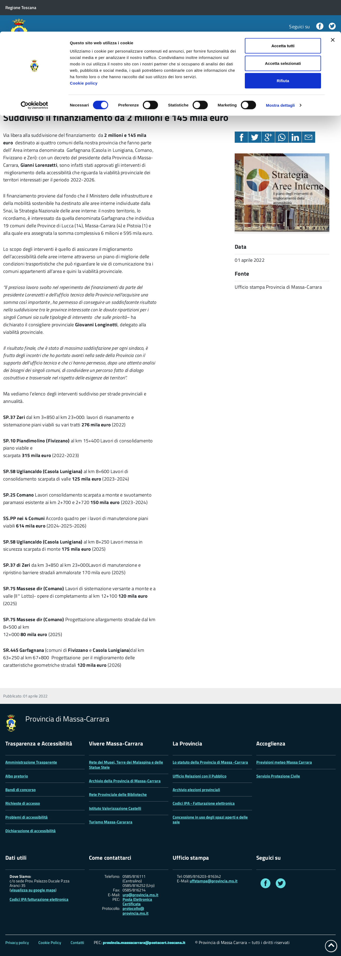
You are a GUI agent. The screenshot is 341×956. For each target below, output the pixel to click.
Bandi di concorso (20, 790)
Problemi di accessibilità (26, 817)
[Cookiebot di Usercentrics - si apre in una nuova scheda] (34, 74)
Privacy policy (17, 942)
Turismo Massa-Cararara (110, 822)
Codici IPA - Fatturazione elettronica (204, 803)
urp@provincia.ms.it (140, 894)
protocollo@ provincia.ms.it (135, 910)
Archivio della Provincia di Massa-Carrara (125, 781)
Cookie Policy (49, 942)
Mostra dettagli (280, 73)
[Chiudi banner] (333, 8)
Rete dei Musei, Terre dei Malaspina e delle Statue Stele (126, 764)
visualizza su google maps (33, 890)
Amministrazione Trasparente (31, 762)
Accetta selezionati (283, 31)
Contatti (77, 942)
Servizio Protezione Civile (278, 776)
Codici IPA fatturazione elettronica (39, 899)
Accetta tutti (283, 14)
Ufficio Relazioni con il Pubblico (199, 776)
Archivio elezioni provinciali (196, 790)
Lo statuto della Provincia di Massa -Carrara (210, 762)
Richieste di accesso (22, 803)
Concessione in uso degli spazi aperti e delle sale (210, 819)
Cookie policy (84, 51)
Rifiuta (283, 49)
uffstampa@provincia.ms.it (213, 881)
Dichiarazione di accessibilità (30, 831)
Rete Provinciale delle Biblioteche (118, 794)
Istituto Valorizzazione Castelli (115, 808)
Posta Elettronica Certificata (137, 901)
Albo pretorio (16, 776)
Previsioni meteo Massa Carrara (284, 762)
